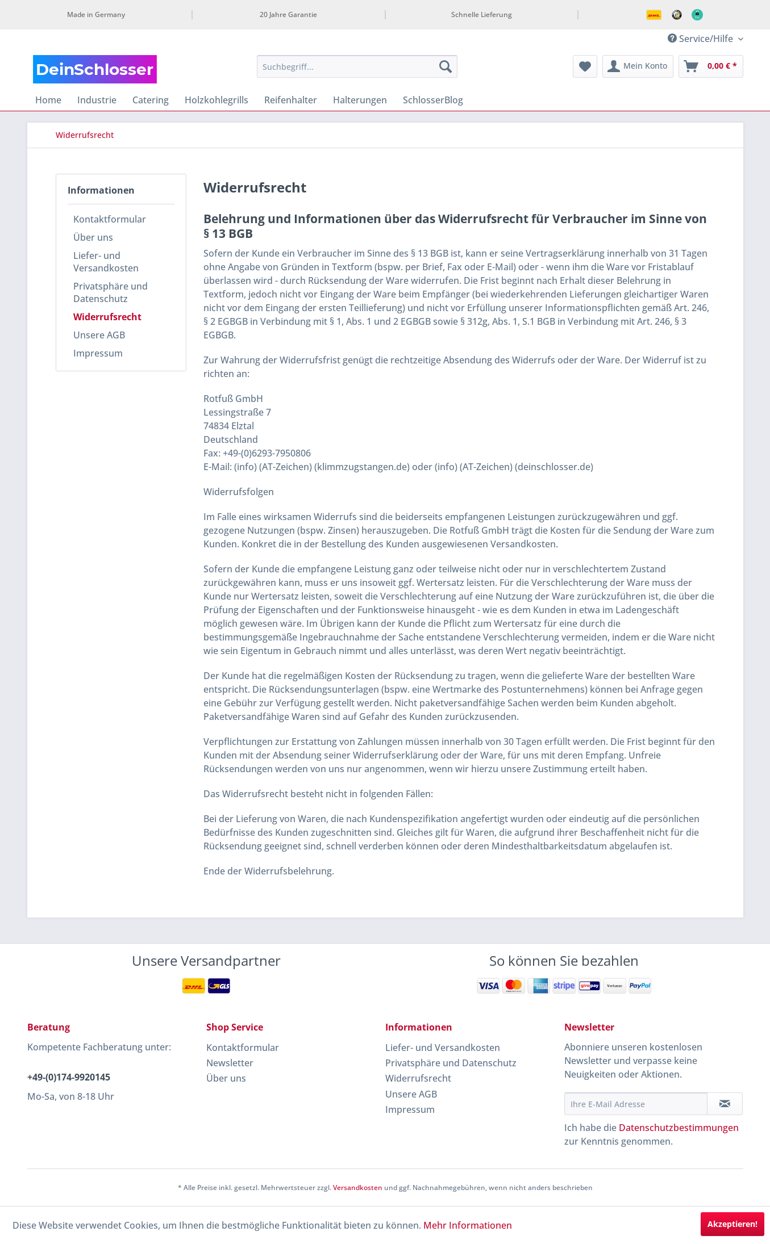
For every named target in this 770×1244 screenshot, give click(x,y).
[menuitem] (357, 66)
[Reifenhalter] (290, 100)
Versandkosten (357, 1187)
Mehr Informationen (467, 1225)
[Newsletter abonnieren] (725, 1103)
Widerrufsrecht (107, 317)
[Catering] (150, 100)
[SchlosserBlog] (433, 100)
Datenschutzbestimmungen (679, 1127)
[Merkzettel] (585, 66)
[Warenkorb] (711, 66)
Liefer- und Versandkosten (106, 261)
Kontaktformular (109, 219)
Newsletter (229, 1063)
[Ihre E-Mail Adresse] (635, 1103)
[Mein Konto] (637, 66)
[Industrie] (96, 100)
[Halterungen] (360, 100)
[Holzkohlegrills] (216, 100)
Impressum (98, 353)
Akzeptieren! (732, 1223)
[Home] (48, 100)
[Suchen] (445, 66)
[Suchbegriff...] (357, 66)
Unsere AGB (99, 335)
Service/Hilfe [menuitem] (701, 38)
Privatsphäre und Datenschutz (110, 292)
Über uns (93, 237)
